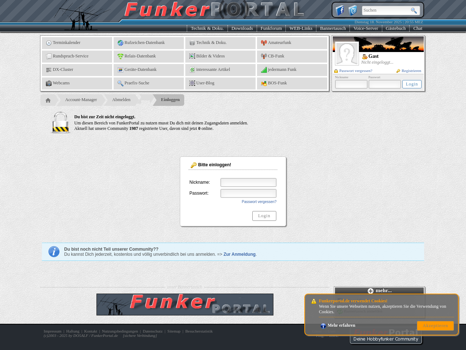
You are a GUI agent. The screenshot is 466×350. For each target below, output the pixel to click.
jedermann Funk (278, 70)
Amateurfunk (276, 43)
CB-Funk (272, 56)
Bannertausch (333, 28)
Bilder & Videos (207, 56)
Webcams (58, 83)
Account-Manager (81, 99)
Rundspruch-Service (67, 56)
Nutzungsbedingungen (120, 331)
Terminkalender (63, 43)
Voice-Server (366, 28)
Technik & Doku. (207, 28)
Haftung (72, 331)
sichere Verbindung (140, 335)
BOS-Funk (274, 83)
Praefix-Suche (133, 83)
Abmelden (121, 99)
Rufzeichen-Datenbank (141, 43)
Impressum (53, 331)
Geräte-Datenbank (137, 70)
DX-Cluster (59, 70)
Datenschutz (152, 331)
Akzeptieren (435, 325)
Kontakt (90, 331)
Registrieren (408, 70)
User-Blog (201, 83)
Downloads (242, 28)
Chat (417, 28)
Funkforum (271, 28)
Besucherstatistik (199, 331)
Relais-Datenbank (137, 56)
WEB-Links (300, 28)
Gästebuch (396, 28)
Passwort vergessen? (353, 70)
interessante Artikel (209, 70)
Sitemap (174, 331)
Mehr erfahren (337, 325)
